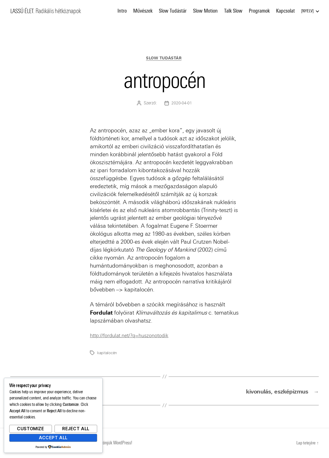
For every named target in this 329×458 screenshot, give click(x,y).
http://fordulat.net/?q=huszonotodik (133, 336)
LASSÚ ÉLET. (23, 11)
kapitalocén (107, 353)
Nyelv (307, 10)
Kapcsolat (285, 11)
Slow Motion (205, 11)
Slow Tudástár (173, 11)
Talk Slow (233, 11)
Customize (30, 428)
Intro (122, 11)
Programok (259, 11)
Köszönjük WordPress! (115, 443)
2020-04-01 (181, 103)
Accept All (53, 437)
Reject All (75, 428)
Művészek (142, 11)
